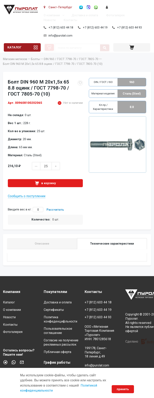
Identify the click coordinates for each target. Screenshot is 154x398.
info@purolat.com (60, 35)
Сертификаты (54, 310)
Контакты (69, 20)
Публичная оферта (57, 352)
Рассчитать (55, 215)
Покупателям (55, 292)
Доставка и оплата (84, 15)
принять (123, 389)
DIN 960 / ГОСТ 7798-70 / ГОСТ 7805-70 (71, 64)
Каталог (14, 47)
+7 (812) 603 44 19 (94, 27)
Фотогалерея (114, 15)
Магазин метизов (15, 64)
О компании (51, 15)
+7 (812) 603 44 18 (60, 27)
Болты (35, 64)
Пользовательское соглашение (58, 331)
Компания (11, 292)
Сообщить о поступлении (26, 202)
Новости (49, 20)
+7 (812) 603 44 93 (128, 27)
